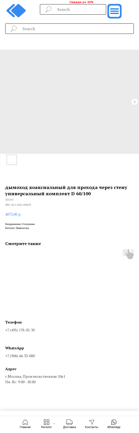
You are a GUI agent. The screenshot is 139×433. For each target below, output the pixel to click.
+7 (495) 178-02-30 (20, 329)
